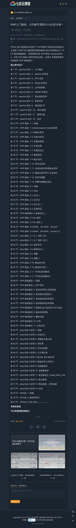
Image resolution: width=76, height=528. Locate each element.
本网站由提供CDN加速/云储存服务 (37, 520)
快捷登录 (15, 501)
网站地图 (42, 517)
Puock (42, 524)
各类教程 (19, 18)
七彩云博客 (34, 517)
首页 (12, 18)
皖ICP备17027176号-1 (55, 517)
